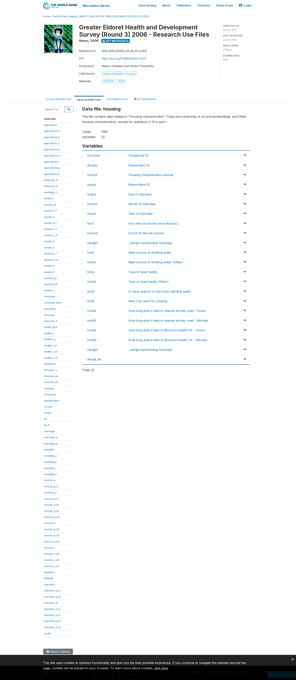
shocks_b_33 (51, 534)
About (166, 5)
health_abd (50, 326)
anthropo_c (51, 191)
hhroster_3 (50, 369)
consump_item (52, 302)
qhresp (92, 165)
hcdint (91, 194)
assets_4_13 (51, 259)
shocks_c (49, 547)
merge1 (92, 242)
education (50, 308)
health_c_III (50, 351)
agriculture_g (52, 167)
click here (161, 668)
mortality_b (50, 461)
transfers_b (51, 602)
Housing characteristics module (150, 174)
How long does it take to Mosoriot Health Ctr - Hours (166, 330)
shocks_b (49, 522)
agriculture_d (52, 148)
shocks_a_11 (51, 498)
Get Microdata (116, 40)
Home (46, 16)
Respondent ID (139, 165)
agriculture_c (52, 142)
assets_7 (49, 289)
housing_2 (50, 394)
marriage (49, 430)
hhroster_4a (51, 375)
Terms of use (224, 5)
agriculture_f (51, 161)
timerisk (48, 577)
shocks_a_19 (51, 510)
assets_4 (49, 246)
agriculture (50, 124)
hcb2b (91, 281)
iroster (48, 412)
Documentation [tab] (117, 98)
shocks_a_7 (51, 492)
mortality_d (50, 473)
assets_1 (49, 197)
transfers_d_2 (52, 608)
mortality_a (50, 455)
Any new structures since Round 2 (153, 223)
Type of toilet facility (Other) (148, 281)
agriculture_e (52, 155)
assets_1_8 (50, 204)
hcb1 (90, 252)
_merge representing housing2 (150, 242)
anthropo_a (51, 179)
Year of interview (140, 213)
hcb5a (91, 310)
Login (245, 5)
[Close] (292, 659)
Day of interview (140, 194)
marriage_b (50, 442)
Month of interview (142, 204)
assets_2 (49, 216)
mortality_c (50, 467)
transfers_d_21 (52, 626)
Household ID (138, 155)
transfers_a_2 (52, 590)
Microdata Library (96, 6)
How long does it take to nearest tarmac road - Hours (167, 310)
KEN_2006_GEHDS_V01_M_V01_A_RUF (128, 16)
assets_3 (49, 240)
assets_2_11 (50, 234)
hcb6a (91, 330)
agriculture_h (52, 173)
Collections (183, 5)
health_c (49, 332)
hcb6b (91, 339)
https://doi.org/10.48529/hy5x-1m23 (124, 58)
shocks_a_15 (51, 504)
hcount (92, 233)
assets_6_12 (51, 283)
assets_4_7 (50, 253)
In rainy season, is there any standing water (159, 291)
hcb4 (91, 301)
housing (49, 387)
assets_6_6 (50, 277)
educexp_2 (50, 320)
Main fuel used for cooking (147, 301)
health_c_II (50, 344)
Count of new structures (146, 233)
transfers (49, 583)
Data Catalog (147, 5)
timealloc (49, 571)
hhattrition (50, 363)
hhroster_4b (51, 381)
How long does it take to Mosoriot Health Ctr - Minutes (167, 339)
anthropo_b (51, 185)
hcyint (91, 213)
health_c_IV (51, 357)
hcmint (92, 204)
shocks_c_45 (51, 553)
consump (49, 296)
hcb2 (90, 271)
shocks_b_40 (51, 540)
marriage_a (50, 436)
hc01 (90, 223)
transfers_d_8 (52, 614)
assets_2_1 (50, 222)
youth (47, 632)
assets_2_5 (50, 228)
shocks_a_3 (51, 485)
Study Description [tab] (58, 98)
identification (51, 400)
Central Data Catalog (64, 16)
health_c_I (50, 338)
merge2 (92, 349)
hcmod (92, 174)
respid (91, 184)
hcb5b (91, 320)
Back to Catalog (58, 651)
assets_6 (49, 271)
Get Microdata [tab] (145, 98)
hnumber (93, 155)
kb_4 (46, 424)
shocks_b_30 (51, 528)
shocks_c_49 (51, 559)
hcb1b (91, 262)
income (48, 406)
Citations (203, 5)
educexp (49, 314)
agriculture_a (52, 130)
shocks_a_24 (51, 516)
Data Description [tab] (88, 99)
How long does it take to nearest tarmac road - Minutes (168, 320)
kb (45, 418)
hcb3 (90, 291)
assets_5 (49, 265)
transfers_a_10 (52, 596)
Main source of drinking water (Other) (155, 262)
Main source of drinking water (150, 252)
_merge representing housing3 (150, 349)
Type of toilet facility (142, 271)
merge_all (94, 359)
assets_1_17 (50, 210)
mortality (49, 449)
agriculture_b (52, 136)
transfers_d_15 (52, 620)
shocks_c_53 (51, 565)
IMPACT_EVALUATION (91, 16)
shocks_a (49, 479)
